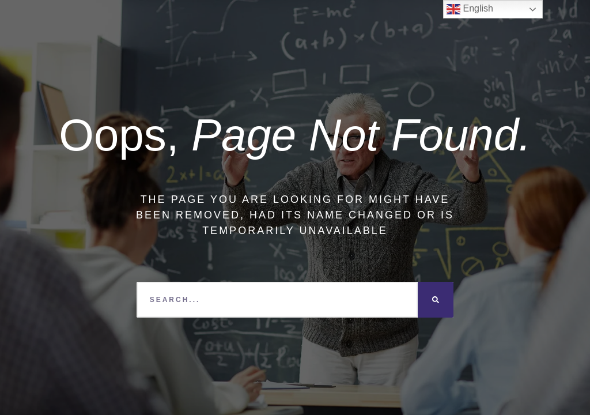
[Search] (435, 300)
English (470, 9)
